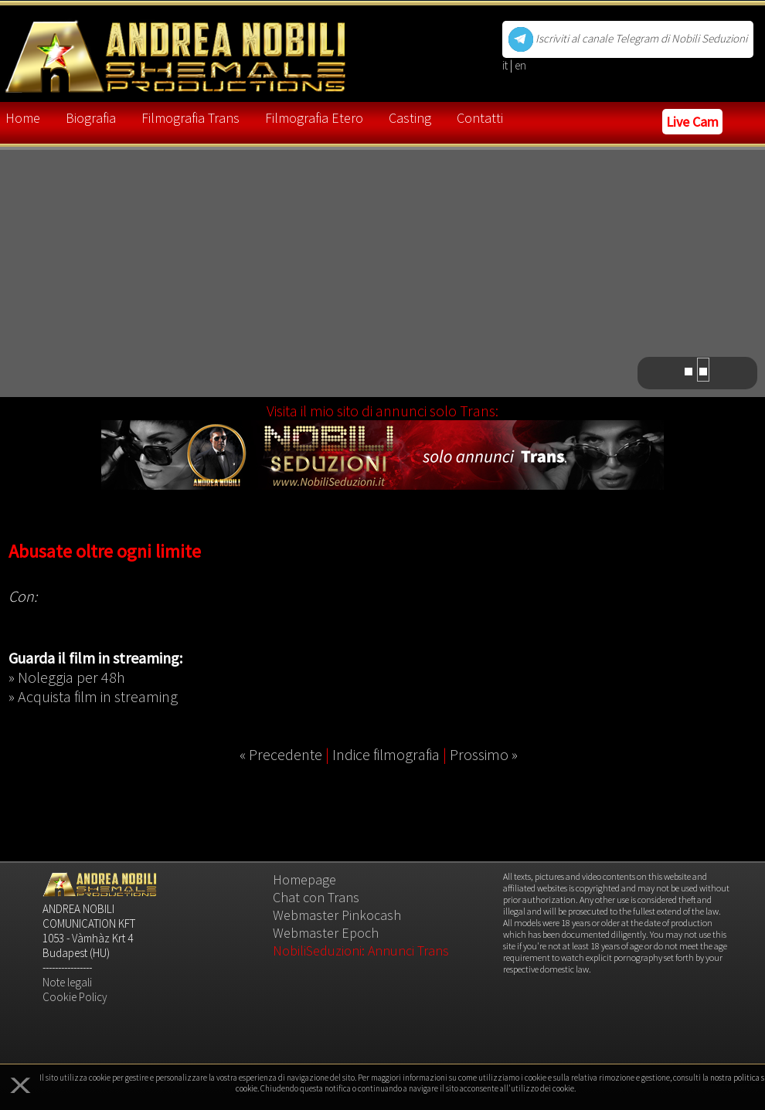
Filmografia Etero (314, 118)
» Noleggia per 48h (66, 677)
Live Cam (692, 122)
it (506, 65)
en (520, 65)
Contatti (480, 118)
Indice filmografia (386, 754)
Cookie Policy (74, 996)
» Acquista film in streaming (93, 696)
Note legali (67, 982)
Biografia (91, 118)
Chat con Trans (316, 897)
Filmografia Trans (190, 118)
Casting (410, 118)
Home (22, 118)
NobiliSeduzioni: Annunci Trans (361, 950)
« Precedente (281, 754)
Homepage (304, 879)
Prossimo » (484, 754)
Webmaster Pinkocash (337, 915)
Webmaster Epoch (326, 933)
